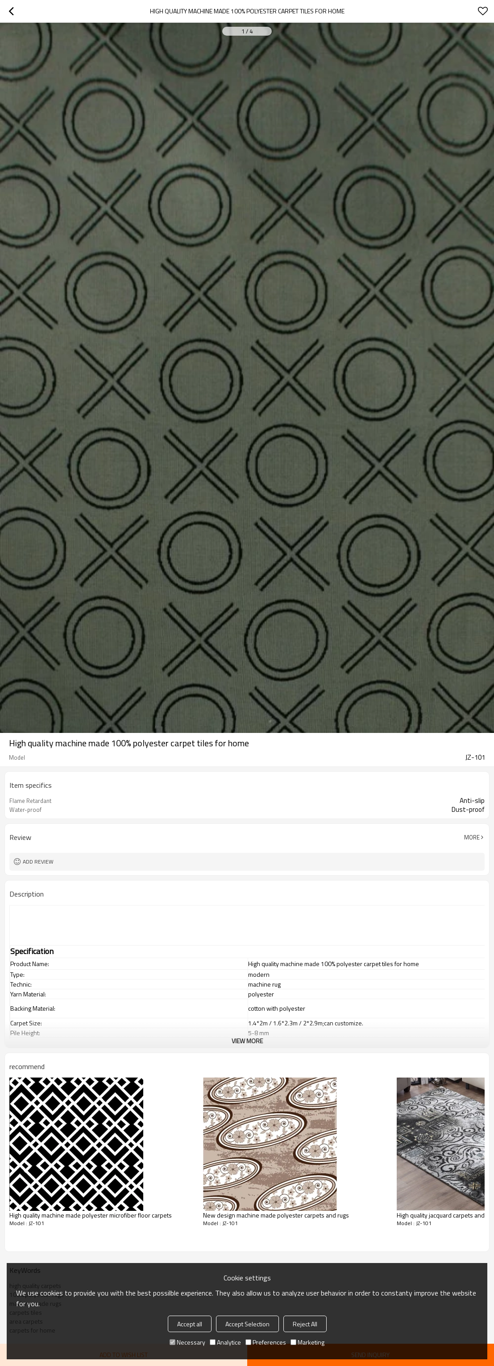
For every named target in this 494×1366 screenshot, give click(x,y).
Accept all (189, 1324)
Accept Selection (247, 1324)
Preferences (265, 1342)
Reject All (305, 1324)
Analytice (225, 1342)
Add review (38, 861)
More (472, 837)
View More (247, 1040)
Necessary (187, 1342)
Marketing (307, 1342)
